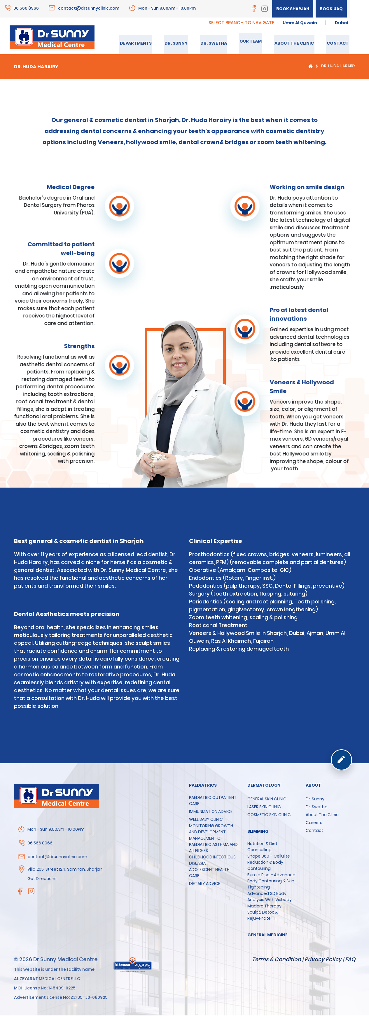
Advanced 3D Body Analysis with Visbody (269, 897)
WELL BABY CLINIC (206, 820)
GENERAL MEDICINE (267, 935)
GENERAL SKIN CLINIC (266, 799)
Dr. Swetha (317, 807)
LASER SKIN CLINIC (264, 807)
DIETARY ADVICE (204, 884)
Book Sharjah (291, 9)
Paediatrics (203, 786)
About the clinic (322, 815)
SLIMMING (258, 832)
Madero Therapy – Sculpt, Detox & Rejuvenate (266, 913)
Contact (314, 831)
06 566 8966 (26, 8)
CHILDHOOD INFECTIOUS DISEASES (212, 861)
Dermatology (264, 786)
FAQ (350, 959)
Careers (314, 823)
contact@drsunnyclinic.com (88, 8)
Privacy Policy (323, 959)
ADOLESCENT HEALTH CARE (209, 873)
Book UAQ (330, 9)
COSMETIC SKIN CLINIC (269, 815)
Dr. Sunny (315, 799)
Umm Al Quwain (298, 23)
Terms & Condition (276, 959)
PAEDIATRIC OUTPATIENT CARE (213, 801)
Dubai (340, 23)
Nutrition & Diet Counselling (262, 847)
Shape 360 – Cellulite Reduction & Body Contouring (268, 863)
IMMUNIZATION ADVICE (210, 812)
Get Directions (42, 879)
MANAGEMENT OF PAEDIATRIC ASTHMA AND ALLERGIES (213, 845)
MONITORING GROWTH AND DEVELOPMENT (211, 829)
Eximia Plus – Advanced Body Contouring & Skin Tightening (271, 881)
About (313, 786)
